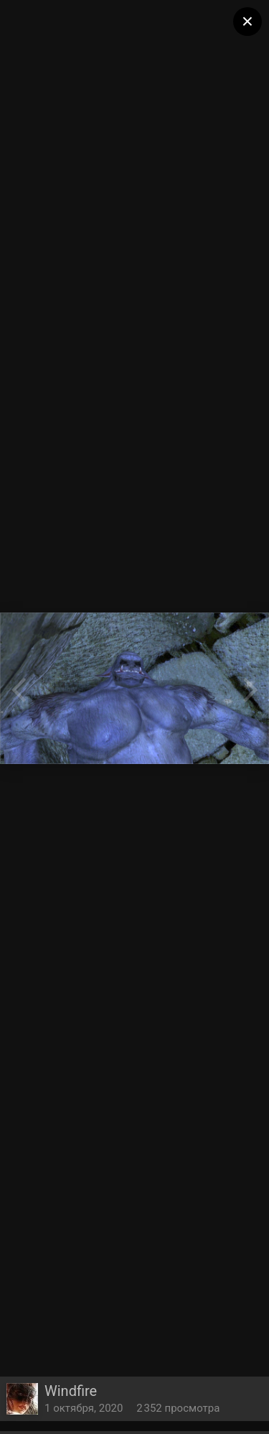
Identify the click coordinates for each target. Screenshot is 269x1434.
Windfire (70, 1391)
